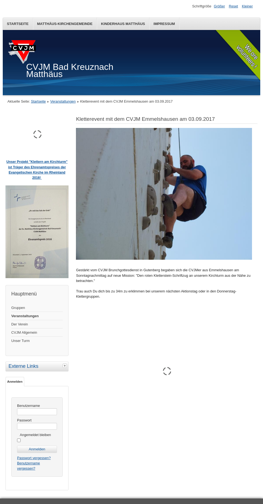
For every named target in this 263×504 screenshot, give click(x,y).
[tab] (65, 365)
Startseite (18, 24)
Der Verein (19, 324)
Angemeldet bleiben (35, 435)
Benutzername (28, 406)
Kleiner (247, 6)
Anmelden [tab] (15, 381)
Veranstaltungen (63, 101)
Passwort (24, 420)
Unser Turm (20, 341)
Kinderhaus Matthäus (123, 24)
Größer (219, 6)
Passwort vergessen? (34, 458)
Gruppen (18, 308)
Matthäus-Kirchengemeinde (65, 24)
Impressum (164, 24)
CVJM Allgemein (24, 332)
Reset (233, 6)
